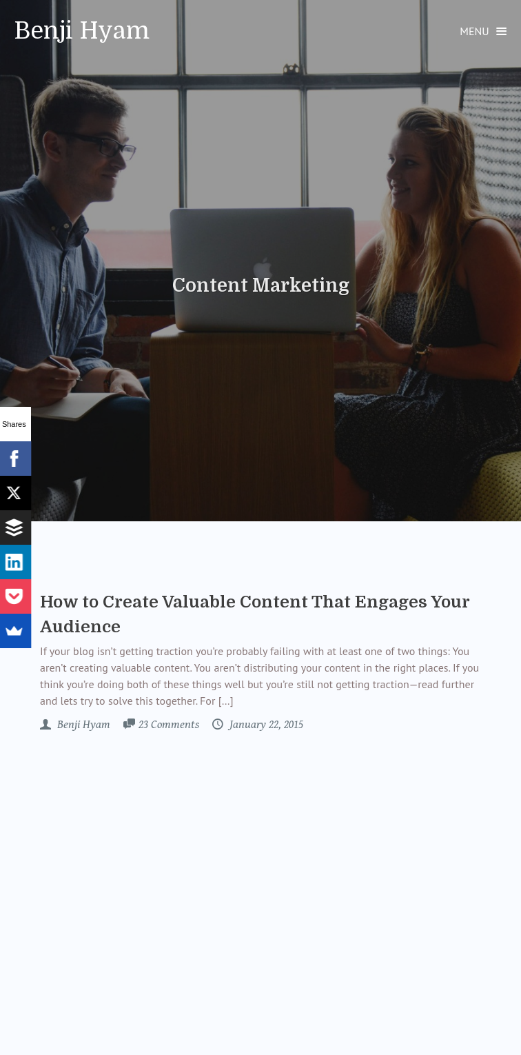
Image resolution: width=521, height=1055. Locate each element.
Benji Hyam (82, 30)
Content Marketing (260, 285)
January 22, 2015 (265, 725)
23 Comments (169, 725)
